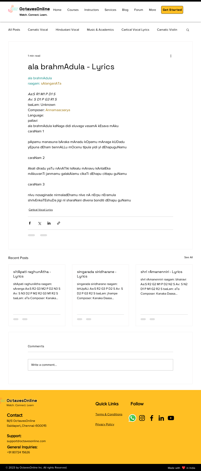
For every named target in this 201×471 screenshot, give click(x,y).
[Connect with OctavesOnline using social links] (132, 418)
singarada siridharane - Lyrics (96, 273)
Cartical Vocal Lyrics (135, 29)
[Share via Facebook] (30, 223)
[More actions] (170, 55)
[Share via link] (58, 223)
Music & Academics (100, 29)
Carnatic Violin (167, 29)
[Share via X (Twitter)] (39, 223)
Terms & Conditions (108, 414)
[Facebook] (151, 418)
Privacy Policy (104, 424)
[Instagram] (142, 418)
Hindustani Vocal (67, 29)
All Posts (14, 29)
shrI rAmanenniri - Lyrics (161, 271)
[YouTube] (171, 418)
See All (188, 257)
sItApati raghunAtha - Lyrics (32, 273)
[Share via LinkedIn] (49, 223)
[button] (172, 10)
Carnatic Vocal (38, 29)
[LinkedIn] (161, 418)
